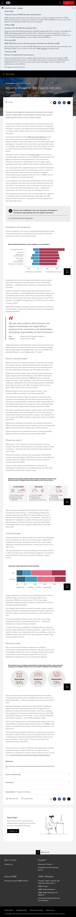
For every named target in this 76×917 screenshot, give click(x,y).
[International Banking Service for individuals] (51, 899)
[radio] (12, 798)
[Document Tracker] (51, 864)
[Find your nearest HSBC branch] (17, 881)
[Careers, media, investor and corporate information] (51, 882)
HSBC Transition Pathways (36, 137)
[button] (38, 774)
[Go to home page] (8, 3)
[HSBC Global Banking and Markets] (51, 893)
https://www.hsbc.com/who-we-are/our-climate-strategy (30, 755)
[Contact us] (17, 864)
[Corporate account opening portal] (51, 868)
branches (44, 48)
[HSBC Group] (51, 886)
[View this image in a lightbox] (67, 271)
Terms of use (50, 910)
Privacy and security (36, 910)
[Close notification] (73, 8)
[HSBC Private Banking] (51, 889)
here (46, 62)
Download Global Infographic (21, 218)
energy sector (35, 155)
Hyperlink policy (21, 910)
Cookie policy (8, 910)
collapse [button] (20, 8)
